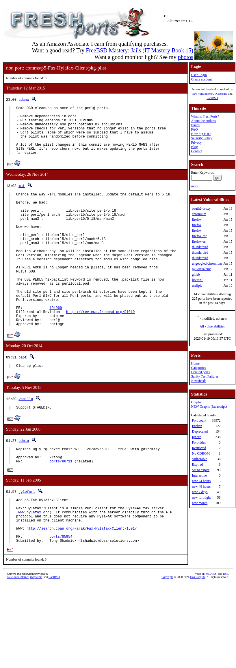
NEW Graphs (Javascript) (209, 407)
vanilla (25, 438)
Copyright (167, 631)
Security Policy (201, 138)
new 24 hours (201, 481)
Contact (196, 151)
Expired (197, 464)
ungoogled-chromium (207, 263)
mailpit (197, 285)
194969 (55, 343)
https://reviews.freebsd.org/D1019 (100, 348)
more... (196, 186)
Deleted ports (200, 372)
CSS (214, 627)
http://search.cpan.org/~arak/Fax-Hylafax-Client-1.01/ (82, 579)
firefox (196, 219)
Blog (194, 147)
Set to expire (200, 470)
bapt (22, 396)
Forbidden (199, 442)
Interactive (199, 475)
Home (195, 363)
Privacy (196, 142)
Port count (199, 420)
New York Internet (202, 93)
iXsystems (221, 93)
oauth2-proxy (201, 208)
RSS (225, 627)
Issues (195, 125)
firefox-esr (199, 236)
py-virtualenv (201, 269)
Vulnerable (199, 459)
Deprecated (200, 431)
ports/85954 (60, 589)
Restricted (199, 448)
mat (21, 196)
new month (199, 503)
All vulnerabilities (212, 326)
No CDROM (201, 453)
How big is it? (201, 134)
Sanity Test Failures (204, 376)
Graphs (196, 402)
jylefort (26, 536)
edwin (23, 481)
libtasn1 (197, 280)
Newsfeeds (198, 381)
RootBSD (212, 98)
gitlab (196, 274)
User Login (199, 75)
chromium (199, 214)
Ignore (196, 437)
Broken (197, 426)
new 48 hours (201, 486)
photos (185, 57)
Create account (201, 79)
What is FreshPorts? (205, 116)
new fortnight (201, 497)
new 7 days (199, 492)
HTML (206, 627)
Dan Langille (197, 631)
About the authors (203, 121)
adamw (23, 99)
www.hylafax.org (33, 560)
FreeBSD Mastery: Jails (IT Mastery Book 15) (139, 50)
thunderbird (200, 247)
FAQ (194, 129)
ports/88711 (60, 505)
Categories (198, 368)
